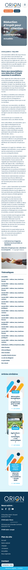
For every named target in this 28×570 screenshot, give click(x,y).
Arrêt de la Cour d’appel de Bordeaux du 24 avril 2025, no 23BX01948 (13, 243)
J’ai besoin (4, 548)
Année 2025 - (5, 315)
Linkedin (2, 509)
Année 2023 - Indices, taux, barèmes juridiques (15, 467)
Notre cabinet (5, 543)
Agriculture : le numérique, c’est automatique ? (16, 437)
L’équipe (4, 546)
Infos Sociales (5, 353)
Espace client (8, 11)
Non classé (4, 363)
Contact (17, 11)
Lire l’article (16, 408)
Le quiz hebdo (5, 360)
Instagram (9, 509)
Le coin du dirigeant (7, 358)
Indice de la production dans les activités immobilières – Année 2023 (16, 474)
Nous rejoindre (6, 554)
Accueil (3, 540)
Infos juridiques (6, 350)
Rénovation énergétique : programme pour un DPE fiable (15, 401)
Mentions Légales (10, 568)
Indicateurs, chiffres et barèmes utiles (13, 345)
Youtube (13, 509)
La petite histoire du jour (8, 355)
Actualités (4, 277)
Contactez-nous (7, 565)
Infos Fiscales (5, 347)
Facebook (6, 509)
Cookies (20, 568)
